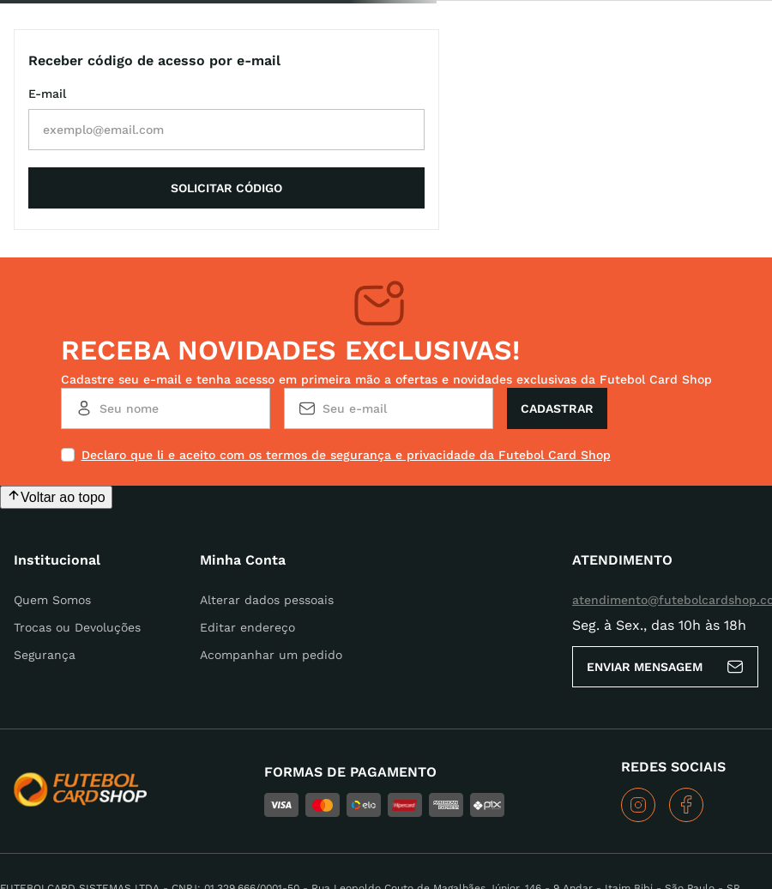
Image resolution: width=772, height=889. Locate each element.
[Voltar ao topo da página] (56, 408)
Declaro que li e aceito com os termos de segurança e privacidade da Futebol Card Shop (346, 365)
